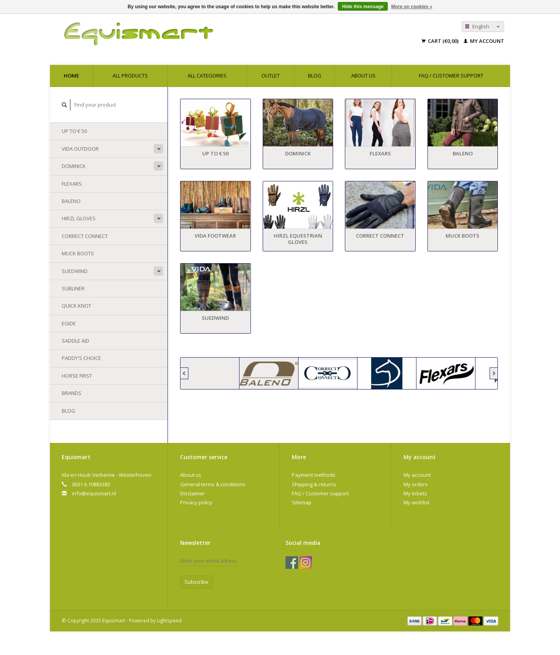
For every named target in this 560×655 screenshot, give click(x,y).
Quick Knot (76, 305)
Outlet (271, 75)
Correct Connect (85, 236)
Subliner (73, 288)
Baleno (71, 201)
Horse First (77, 375)
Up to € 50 (74, 131)
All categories (207, 75)
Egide (69, 323)
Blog (314, 75)
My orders (415, 484)
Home (71, 75)
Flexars (72, 183)
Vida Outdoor (80, 148)
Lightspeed (169, 620)
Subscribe (196, 581)
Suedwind (75, 271)
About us (363, 75)
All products (130, 75)
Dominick (74, 166)
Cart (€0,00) (441, 40)
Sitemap (301, 502)
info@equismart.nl (94, 493)
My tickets (415, 493)
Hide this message (362, 6)
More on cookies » (412, 6)
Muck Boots (78, 253)
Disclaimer (192, 493)
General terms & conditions (212, 484)
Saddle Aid (75, 340)
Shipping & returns (314, 484)
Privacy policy (196, 502)
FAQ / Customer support (451, 75)
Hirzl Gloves (79, 218)
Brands (71, 393)
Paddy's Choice (81, 358)
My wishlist (416, 502)
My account (484, 40)
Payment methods (313, 474)
